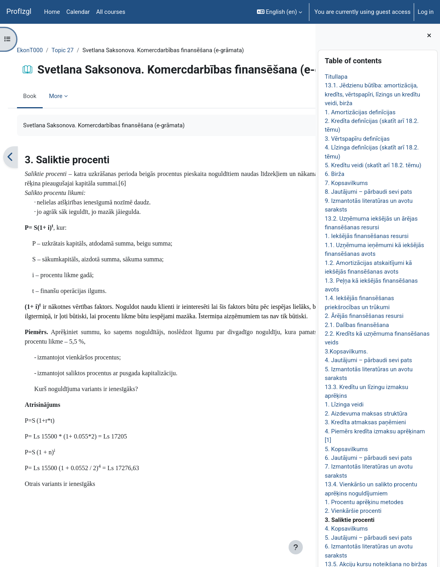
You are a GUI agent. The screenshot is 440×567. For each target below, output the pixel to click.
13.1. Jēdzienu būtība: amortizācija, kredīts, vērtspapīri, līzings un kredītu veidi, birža (372, 94)
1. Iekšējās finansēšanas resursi (366, 236)
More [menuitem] (67, 123)
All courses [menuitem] (110, 11)
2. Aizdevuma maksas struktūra (366, 413)
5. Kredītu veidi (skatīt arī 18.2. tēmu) (373, 165)
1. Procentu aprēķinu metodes (364, 502)
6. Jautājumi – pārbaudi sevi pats (368, 457)
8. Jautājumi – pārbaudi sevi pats (368, 191)
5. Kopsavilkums (346, 449)
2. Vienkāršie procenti (353, 510)
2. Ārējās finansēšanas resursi (364, 315)
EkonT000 (41, 50)
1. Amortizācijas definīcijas (360, 112)
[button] (279, 12)
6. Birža (334, 174)
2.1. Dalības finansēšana (357, 325)
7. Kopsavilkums (346, 183)
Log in (425, 11)
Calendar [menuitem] (78, 11)
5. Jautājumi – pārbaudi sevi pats (368, 537)
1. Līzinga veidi (344, 404)
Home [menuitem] (52, 11)
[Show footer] (296, 547)
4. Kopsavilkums (346, 528)
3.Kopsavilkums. (346, 351)
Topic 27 (74, 50)
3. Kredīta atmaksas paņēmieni (365, 422)
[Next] (306, 185)
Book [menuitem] (41, 123)
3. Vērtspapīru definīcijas (357, 138)
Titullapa (336, 76)
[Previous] (21, 185)
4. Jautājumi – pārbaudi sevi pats (368, 360)
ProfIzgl (19, 11)
